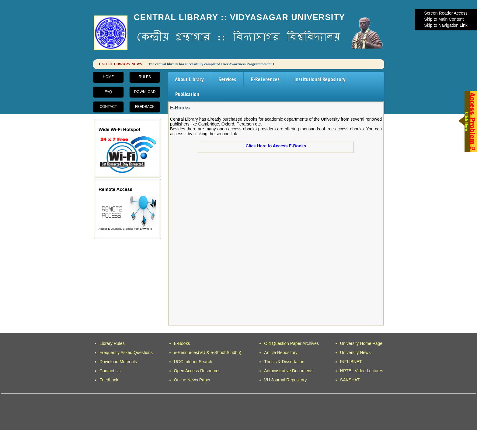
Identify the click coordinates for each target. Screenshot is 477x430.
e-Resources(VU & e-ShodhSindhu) (208, 352)
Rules (145, 77)
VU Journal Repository (285, 379)
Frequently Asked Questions (126, 352)
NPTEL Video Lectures (361, 370)
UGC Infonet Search (193, 361)
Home (108, 77)
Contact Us (109, 370)
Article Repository (281, 352)
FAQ (108, 92)
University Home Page (361, 343)
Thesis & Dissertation (284, 361)
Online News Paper (192, 379)
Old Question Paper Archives (291, 343)
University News (355, 352)
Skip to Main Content (444, 19)
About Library (189, 79)
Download (145, 92)
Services (227, 79)
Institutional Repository (319, 79)
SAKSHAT (350, 379)
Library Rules (111, 343)
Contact (108, 107)
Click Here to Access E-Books (276, 145)
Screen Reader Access (445, 13)
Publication (187, 94)
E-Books (182, 343)
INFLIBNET (351, 361)
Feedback (145, 107)
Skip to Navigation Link (445, 25)
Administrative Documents (289, 370)
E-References (265, 79)
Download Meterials (118, 361)
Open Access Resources (197, 370)
